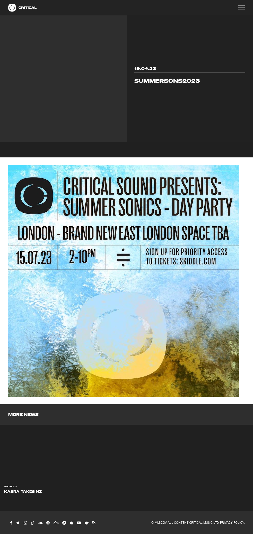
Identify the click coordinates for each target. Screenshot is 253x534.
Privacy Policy (232, 522)
